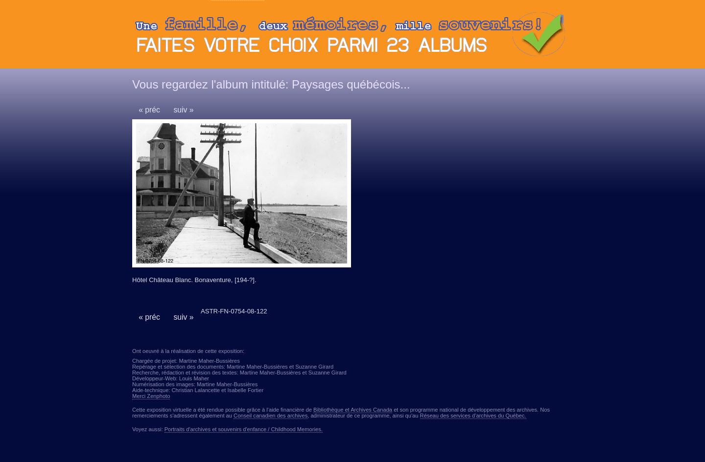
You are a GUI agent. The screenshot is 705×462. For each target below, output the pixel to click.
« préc (149, 110)
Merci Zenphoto (151, 396)
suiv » (183, 110)
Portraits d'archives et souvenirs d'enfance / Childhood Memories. (243, 429)
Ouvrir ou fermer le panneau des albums (352, 37)
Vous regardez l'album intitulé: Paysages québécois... (271, 84)
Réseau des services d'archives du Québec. (473, 415)
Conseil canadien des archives (270, 415)
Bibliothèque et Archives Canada (352, 410)
